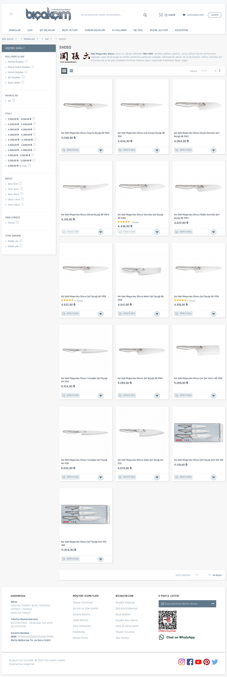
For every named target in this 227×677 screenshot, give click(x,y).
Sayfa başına (182, 575)
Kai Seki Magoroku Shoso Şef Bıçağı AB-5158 (83, 296)
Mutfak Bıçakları (18, 62)
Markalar (14, 30)
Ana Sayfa (7, 39)
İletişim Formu (80, 638)
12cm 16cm (15, 189)
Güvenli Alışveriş (81, 614)
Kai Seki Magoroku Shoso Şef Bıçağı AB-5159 (196, 296)
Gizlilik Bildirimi (80, 620)
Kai (46, 39)
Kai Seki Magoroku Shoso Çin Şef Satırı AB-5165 (198, 378)
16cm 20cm (15, 194)
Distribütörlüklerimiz (126, 608)
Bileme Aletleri (159, 30)
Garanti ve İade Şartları (86, 608)
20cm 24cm (16, 199)
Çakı (30, 30)
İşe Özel (138, 30)
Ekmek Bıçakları (17, 72)
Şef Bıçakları (47, 30)
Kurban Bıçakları (95, 30)
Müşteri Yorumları (125, 632)
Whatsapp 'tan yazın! (41, 623)
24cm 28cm (16, 204)
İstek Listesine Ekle (100, 150)
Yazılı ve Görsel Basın (127, 626)
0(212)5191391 (18, 626)
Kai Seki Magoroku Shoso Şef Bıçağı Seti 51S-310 (198, 460)
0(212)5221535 (19, 623)
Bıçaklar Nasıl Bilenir (127, 620)
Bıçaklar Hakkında (125, 602)
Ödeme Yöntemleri (83, 602)
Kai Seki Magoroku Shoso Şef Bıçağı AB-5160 (140, 378)
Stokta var (15, 241)
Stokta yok (15, 246)
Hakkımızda (79, 632)
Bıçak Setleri (70, 30)
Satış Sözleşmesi (82, 626)
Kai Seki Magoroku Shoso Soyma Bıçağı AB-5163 (85, 133)
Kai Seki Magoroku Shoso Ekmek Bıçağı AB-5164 (85, 214)
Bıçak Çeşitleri (123, 614)
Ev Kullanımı (119, 30)
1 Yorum (135, 222)
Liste (71, 71)
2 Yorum (78, 300)
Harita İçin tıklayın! (21, 613)
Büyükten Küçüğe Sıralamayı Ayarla (220, 70)
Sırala (193, 71)
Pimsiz (13, 223)
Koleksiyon (181, 30)
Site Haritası (122, 638)
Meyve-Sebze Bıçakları (21, 67)
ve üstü (19, 165)
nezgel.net (29, 664)
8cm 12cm (15, 184)
